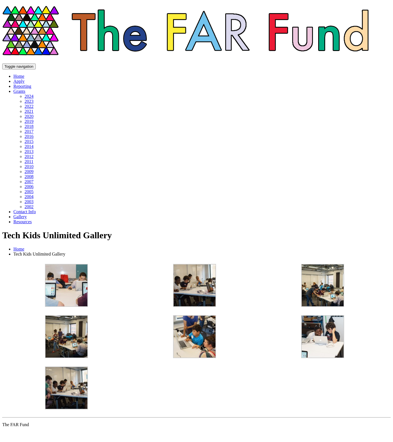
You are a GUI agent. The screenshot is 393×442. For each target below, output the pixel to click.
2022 (29, 106)
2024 (29, 96)
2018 (29, 126)
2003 (29, 201)
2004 (29, 196)
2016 (29, 136)
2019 (29, 121)
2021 (29, 111)
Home (18, 76)
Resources (22, 221)
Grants (19, 91)
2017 (29, 131)
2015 (29, 141)
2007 (29, 181)
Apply (19, 81)
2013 (29, 151)
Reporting (22, 86)
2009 (29, 171)
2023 (29, 101)
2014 (29, 146)
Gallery (20, 216)
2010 (29, 166)
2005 (29, 191)
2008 (29, 176)
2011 (29, 161)
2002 (29, 206)
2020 (29, 116)
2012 (29, 156)
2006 (29, 186)
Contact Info (24, 211)
